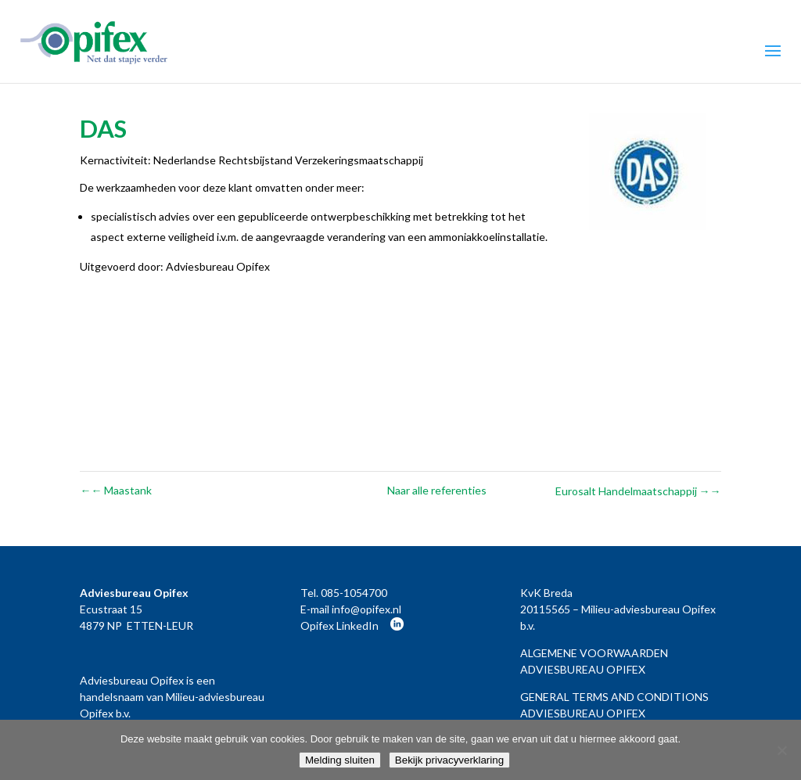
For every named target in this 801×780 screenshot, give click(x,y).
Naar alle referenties (437, 490)
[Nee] (781, 750)
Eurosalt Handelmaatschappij (638, 491)
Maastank (116, 490)
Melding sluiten (340, 760)
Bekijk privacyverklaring (449, 760)
